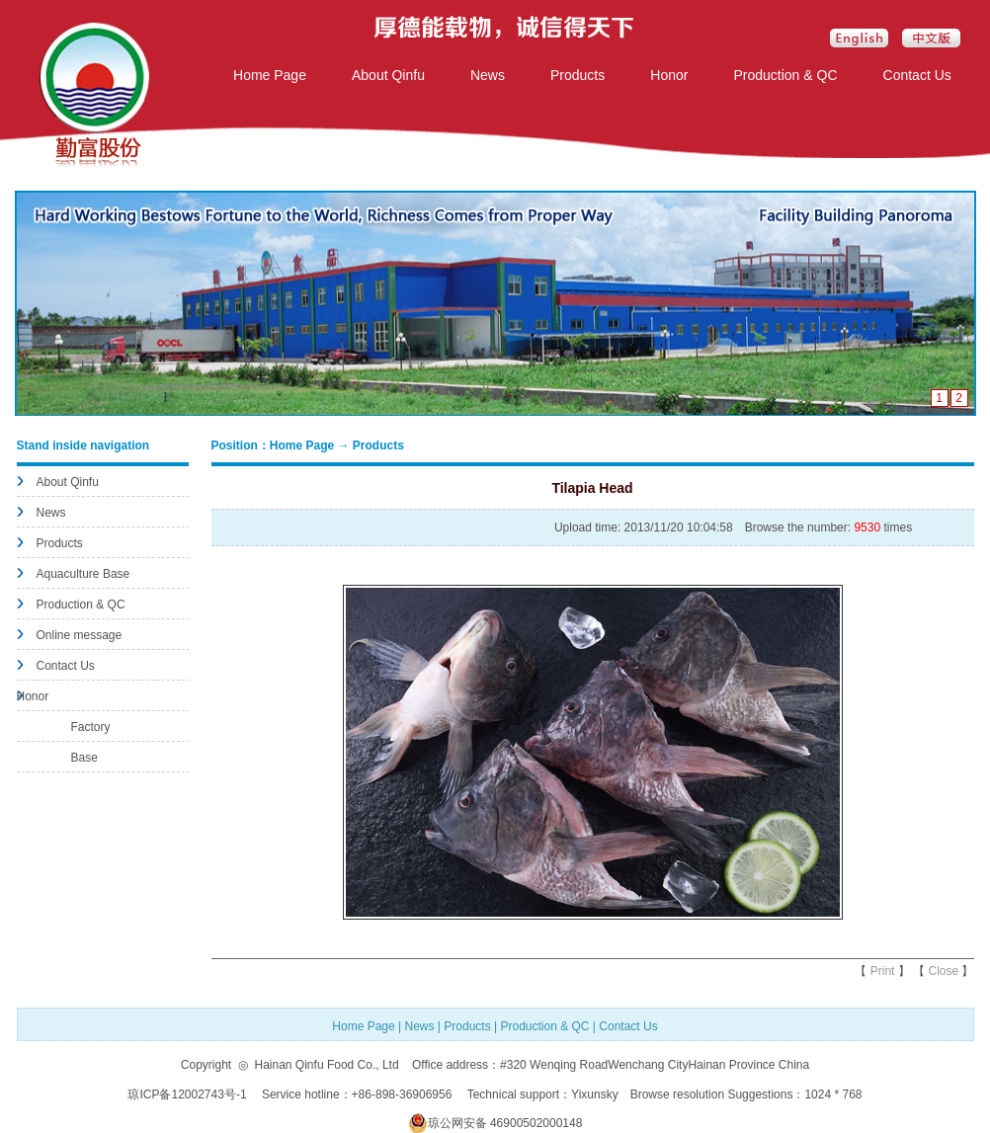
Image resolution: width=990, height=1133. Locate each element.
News (487, 75)
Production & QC (785, 75)
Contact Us (917, 75)
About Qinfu (388, 75)
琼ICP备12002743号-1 (188, 1094)
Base (84, 758)
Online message (80, 635)
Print (882, 971)
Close (943, 971)
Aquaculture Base (83, 574)
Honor (669, 75)
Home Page (269, 75)
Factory (91, 727)
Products (577, 75)
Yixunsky (595, 1094)
